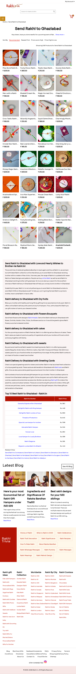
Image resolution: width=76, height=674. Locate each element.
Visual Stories (42, 656)
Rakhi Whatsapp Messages (30, 550)
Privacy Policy (56, 651)
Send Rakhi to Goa (36, 455)
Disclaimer (20, 654)
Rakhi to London (36, 610)
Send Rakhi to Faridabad (20, 455)
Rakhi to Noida (50, 607)
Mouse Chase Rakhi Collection (50, 195)
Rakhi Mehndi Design (44, 555)
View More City (50, 614)
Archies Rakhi (21, 579)
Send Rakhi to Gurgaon (52, 455)
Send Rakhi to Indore (21, 458)
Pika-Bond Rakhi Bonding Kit (14, 68)
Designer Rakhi (22, 585)
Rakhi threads (33, 318)
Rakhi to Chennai (50, 600)
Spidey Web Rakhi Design (48, 245)
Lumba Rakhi (21, 606)
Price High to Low (51, 40)
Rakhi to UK (34, 579)
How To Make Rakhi (27, 544)
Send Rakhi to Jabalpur (38, 458)
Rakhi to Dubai (35, 607)
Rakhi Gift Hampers (65, 603)
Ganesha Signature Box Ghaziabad (30, 403)
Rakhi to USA (35, 576)
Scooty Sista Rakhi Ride (65, 68)
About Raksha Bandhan (47, 544)
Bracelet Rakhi (21, 582)
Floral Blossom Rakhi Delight (14, 245)
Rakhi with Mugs (8, 589)
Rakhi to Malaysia (36, 597)
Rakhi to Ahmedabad (52, 597)
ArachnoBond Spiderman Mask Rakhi (17, 195)
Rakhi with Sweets (65, 576)
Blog (8, 651)
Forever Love (30, 432)
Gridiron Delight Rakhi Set (13, 220)
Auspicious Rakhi (22, 603)
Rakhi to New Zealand (38, 603)
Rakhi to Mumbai (50, 579)
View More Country (37, 614)
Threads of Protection (29, 418)
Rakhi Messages (65, 550)
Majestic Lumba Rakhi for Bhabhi (29, 446)
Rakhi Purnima (49, 550)
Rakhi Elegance (30, 441)
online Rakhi (46, 278)
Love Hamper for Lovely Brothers (30, 436)
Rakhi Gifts (62, 617)
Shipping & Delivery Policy (59, 654)
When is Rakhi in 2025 (45, 533)
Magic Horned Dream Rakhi (49, 93)
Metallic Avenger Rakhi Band (49, 169)
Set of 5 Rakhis (64, 614)
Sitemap (53, 656)
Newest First (25, 40)
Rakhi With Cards (64, 593)
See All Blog (67, 466)
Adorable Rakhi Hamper (30, 427)
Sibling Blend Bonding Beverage (50, 220)
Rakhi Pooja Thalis (65, 600)
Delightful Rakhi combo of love (30, 413)
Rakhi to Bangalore (51, 583)
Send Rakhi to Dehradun (49, 452)
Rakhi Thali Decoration (28, 539)
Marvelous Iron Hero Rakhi (48, 144)
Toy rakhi (5, 630)
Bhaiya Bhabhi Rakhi (23, 613)
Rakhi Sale (20, 617)
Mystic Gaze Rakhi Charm (48, 68)
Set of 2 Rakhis (64, 607)
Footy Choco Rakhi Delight (30, 68)
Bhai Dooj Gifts (18, 651)
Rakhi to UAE (35, 583)
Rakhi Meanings (26, 555)
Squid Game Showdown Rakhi (50, 119)
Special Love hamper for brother (30, 422)
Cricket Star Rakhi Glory (12, 144)
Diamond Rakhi (22, 599)
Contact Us (30, 656)
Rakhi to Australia (36, 586)
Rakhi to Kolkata (50, 586)
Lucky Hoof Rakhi (62, 195)
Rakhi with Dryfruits (65, 586)
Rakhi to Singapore (37, 593)
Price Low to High (37, 40)
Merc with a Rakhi (9, 93)
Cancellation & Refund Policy (37, 654)
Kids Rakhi (20, 592)
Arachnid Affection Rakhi (30, 169)
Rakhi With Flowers (65, 597)
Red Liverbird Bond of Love (31, 144)
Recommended (14, 40)
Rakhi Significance (48, 539)
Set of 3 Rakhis (64, 610)
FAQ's (47, 651)
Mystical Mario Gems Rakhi (30, 245)
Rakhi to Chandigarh (51, 603)
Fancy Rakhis (21, 589)
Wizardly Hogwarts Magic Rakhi (32, 119)
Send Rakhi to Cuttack (32, 452)
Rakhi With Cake (64, 590)
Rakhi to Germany (36, 600)
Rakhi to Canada (36, 590)
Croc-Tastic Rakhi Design (12, 119)
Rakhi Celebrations (64, 533)
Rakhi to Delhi (49, 576)
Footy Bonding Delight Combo (32, 220)
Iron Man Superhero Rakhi (30, 195)
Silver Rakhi (20, 596)
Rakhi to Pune (49, 590)
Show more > (59, 34)
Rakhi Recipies (65, 539)
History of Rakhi (26, 533)
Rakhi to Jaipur (50, 610)
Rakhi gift (54, 380)
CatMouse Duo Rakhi (64, 169)
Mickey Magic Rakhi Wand (13, 169)
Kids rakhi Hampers (9, 579)
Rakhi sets (58, 367)
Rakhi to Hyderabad (51, 593)
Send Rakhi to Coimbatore (14, 452)
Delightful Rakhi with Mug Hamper (30, 408)
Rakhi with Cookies (9, 599)
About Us (20, 656)
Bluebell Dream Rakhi (28, 93)
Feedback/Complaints (34, 651)
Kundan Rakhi (21, 610)
